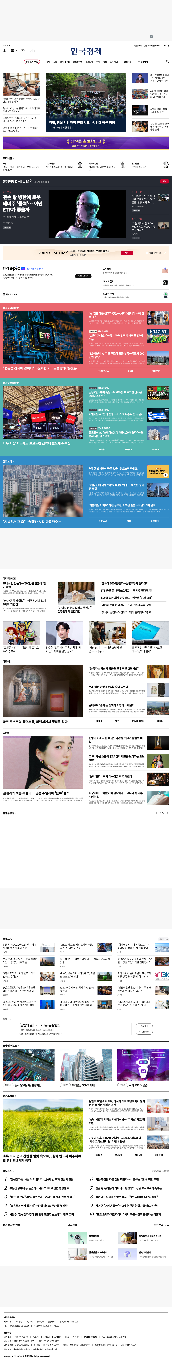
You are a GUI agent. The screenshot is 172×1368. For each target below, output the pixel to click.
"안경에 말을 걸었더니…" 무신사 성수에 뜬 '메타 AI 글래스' (134, 989)
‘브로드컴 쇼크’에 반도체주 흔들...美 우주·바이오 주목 (77, 946)
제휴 (17, 1336)
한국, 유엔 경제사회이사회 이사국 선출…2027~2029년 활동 (21, 129)
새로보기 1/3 (164, 939)
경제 (48, 61)
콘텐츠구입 (24, 1336)
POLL (6, 1019)
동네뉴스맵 (103, 521)
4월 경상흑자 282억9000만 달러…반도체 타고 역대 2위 (159, 94)
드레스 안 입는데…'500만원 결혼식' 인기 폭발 (24, 585)
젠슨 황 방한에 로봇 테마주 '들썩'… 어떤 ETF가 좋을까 (22, 203)
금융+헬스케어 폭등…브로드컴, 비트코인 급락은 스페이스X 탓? (115, 394)
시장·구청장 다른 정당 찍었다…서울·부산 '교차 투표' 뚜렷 (127, 1179)
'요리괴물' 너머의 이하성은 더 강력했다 (110, 776)
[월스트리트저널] (23, 50)
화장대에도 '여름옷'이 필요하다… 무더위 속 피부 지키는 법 (115, 795)
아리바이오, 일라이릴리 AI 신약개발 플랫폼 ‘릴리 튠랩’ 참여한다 (134, 974)
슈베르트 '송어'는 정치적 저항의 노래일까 (111, 705)
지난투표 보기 (144, 1032)
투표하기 (144, 1025)
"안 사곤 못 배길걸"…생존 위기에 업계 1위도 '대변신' (24, 602)
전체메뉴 (144, 61)
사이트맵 (46, 1336)
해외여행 (138, 1155)
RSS (67, 1336)
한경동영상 (8, 813)
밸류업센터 (155, 521)
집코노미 (89, 61)
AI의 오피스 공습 (132, 1085)
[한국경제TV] (14, 50)
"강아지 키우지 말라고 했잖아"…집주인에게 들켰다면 (76, 609)
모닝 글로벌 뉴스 (99, 428)
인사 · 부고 (158, 1224)
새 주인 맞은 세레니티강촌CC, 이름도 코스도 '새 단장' (77, 974)
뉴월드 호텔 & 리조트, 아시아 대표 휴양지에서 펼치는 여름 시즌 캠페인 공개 (117, 1103)
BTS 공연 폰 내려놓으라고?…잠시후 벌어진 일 (126, 591)
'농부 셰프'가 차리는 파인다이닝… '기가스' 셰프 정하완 (117, 1121)
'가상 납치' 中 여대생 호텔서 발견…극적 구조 (105, 649)
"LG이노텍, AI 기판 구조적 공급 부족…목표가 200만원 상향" (116, 355)
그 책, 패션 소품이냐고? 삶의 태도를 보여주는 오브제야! (116, 758)
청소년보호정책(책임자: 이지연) (113, 1336)
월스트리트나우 (99, 388)
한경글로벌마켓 (11, 383)
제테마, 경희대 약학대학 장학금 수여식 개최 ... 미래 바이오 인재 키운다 (77, 1005)
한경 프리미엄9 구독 (152, 45)
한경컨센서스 (103, 370)
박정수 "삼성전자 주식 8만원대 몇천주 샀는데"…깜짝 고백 (41, 1214)
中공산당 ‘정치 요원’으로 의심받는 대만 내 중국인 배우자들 (20, 960)
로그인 (166, 45)
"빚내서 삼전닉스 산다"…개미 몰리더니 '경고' (126, 612)
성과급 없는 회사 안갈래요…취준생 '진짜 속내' (126, 598)
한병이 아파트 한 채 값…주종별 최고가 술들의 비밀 (115, 740)
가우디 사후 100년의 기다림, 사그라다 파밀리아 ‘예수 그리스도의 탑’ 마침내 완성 (115, 1139)
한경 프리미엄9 (32, 61)
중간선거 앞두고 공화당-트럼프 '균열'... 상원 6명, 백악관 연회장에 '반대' (134, 962)
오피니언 (114, 61)
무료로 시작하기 (83, 276)
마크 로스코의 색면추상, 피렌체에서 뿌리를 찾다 (35, 722)
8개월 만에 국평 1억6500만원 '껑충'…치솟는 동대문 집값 (116, 487)
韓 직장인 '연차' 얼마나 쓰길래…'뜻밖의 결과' (147, 649)
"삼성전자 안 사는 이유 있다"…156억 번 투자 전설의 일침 (41, 1179)
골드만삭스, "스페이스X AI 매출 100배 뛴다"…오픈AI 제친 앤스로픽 (116, 434)
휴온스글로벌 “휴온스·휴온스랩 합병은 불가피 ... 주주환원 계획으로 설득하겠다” (19, 991)
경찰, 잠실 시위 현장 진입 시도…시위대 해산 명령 (82, 122)
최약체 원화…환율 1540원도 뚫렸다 (158, 110)
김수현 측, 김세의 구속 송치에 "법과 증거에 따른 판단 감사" (64, 649)
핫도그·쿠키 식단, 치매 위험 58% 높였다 (77, 989)
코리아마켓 (64, 61)
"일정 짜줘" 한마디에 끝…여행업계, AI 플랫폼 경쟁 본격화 (21, 100)
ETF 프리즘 (7, 191)
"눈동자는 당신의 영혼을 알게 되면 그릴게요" (113, 669)
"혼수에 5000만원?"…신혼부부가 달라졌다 (124, 583)
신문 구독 (138, 45)
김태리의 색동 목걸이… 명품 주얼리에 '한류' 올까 (36, 793)
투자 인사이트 (137, 191)
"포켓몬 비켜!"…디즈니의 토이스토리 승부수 (21, 649)
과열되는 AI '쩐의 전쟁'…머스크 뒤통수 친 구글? (115, 414)
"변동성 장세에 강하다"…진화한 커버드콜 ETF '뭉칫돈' (40, 368)
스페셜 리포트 (10, 1045)
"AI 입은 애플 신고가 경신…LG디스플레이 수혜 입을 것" (116, 315)
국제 (98, 61)
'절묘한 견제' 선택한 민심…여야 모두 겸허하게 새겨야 (21, 168)
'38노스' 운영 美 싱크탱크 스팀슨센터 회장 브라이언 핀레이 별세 (19, 1003)
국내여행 (118, 1155)
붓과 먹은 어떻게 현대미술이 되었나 (108, 687)
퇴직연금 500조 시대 (77, 1085)
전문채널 (127, 61)
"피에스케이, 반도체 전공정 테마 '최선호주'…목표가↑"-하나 (133, 1003)
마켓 (156, 370)
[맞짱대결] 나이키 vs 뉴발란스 (39, 1025)
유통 (105, 61)
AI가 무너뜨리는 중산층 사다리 (59, 167)
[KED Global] (32, 50)
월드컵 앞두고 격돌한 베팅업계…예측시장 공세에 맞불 (85, 960)
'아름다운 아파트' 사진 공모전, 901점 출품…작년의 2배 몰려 (122, 505)
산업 (55, 61)
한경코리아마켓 (11, 308)
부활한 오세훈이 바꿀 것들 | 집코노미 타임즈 (113, 468)
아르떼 (6, 661)
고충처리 (29, 1321)
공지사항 (72, 1225)
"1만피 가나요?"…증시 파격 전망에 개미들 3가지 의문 (116, 337)
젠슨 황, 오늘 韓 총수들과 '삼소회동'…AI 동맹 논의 (159, 126)
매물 (129, 521)
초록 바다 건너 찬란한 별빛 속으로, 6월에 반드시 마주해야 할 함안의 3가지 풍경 (42, 1158)
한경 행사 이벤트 (11, 1225)
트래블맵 (98, 1155)
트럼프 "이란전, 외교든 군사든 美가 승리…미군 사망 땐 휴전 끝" (20, 119)
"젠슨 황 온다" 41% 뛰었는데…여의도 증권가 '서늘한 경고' (42, 1197)
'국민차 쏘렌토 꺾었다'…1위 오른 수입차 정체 (126, 605)
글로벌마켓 (77, 61)
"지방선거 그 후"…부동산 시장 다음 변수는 (32, 522)
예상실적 (102, 449)
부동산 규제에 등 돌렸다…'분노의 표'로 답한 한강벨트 (39, 1188)
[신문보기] (4, 50)
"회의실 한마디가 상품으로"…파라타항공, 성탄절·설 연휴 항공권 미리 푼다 (133, 948)
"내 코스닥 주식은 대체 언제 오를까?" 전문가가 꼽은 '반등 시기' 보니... (143, 199)
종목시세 (128, 449)
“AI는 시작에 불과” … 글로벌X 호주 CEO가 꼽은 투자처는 (143, 227)
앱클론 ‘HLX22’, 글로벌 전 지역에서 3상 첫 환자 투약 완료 (19, 946)
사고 (167, 1224)
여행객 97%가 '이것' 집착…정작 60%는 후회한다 (19, 974)
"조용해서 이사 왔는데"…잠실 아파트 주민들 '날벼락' (38, 1206)
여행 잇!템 (159, 1155)
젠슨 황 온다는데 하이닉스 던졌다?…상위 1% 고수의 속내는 (128, 1188)
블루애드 (51, 1321)
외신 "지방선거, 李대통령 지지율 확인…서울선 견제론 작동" (159, 77)
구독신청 (18, 1321)
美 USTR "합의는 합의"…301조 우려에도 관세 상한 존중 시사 (21, 110)
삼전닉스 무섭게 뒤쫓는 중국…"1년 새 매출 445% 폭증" (126, 1197)
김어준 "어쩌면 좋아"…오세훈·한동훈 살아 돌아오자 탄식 (126, 1206)
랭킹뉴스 (7, 1171)
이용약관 (76, 1336)
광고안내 (40, 1321)
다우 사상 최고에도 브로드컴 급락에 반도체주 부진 (36, 443)
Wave (6, 733)
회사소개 (7, 1321)
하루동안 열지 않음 (155, 253)
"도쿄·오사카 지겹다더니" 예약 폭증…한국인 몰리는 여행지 (128, 1214)
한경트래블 (8, 1095)
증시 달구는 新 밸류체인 (22, 1085)
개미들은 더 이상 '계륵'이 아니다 (102, 168)
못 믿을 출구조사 (139, 167)
